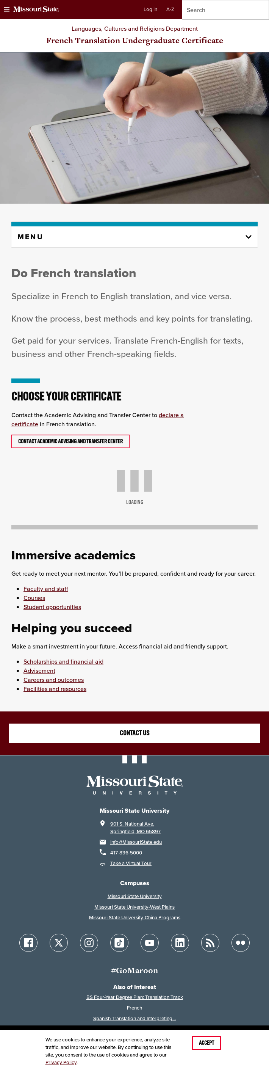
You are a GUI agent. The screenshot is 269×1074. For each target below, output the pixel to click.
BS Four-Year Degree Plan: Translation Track (134, 997)
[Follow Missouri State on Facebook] (28, 943)
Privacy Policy (61, 1062)
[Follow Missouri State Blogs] (210, 943)
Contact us (134, 733)
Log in (150, 9)
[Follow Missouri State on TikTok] (119, 943)
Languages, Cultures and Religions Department (135, 28)
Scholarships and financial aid (63, 661)
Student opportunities (52, 607)
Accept (206, 1042)
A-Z (170, 9)
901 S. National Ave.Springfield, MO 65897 (135, 827)
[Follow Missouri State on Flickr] (240, 943)
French (134, 1007)
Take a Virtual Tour (131, 863)
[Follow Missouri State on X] (59, 943)
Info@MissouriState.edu (136, 842)
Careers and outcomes (53, 679)
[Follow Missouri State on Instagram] (89, 943)
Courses (34, 598)
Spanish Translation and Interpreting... (134, 1018)
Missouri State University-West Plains (134, 907)
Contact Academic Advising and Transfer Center (70, 441)
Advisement (39, 670)
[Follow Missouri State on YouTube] (150, 943)
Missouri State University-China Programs (134, 917)
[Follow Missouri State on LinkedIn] (180, 943)
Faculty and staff (45, 588)
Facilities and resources (54, 689)
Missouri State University (135, 896)
